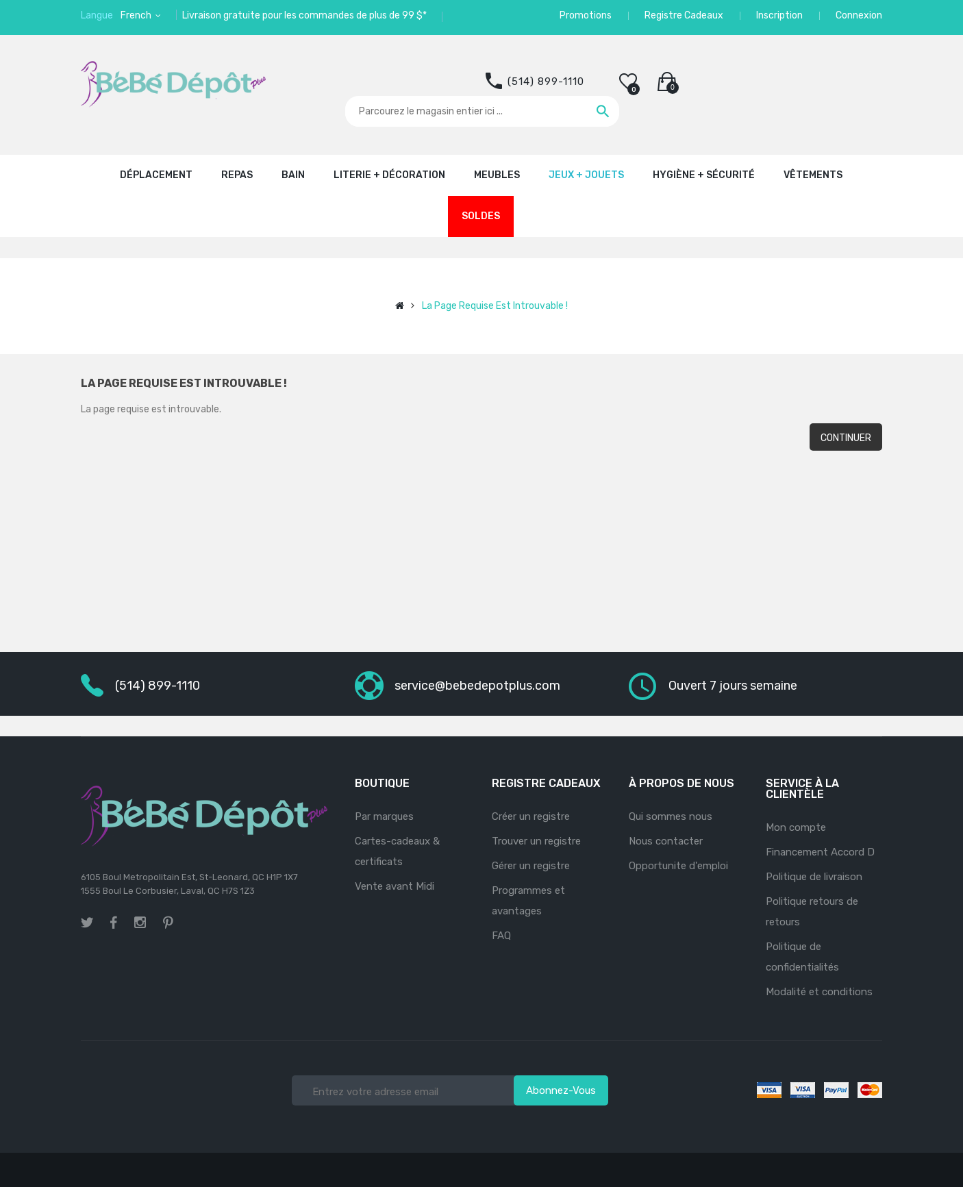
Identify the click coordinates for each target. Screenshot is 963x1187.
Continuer (846, 438)
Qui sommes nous (670, 816)
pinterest (168, 922)
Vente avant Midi (394, 886)
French (137, 15)
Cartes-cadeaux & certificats (397, 851)
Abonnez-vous (561, 1090)
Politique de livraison (814, 877)
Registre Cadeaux (684, 15)
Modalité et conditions (819, 992)
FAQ (501, 935)
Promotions (586, 15)
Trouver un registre (536, 841)
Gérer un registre (531, 866)
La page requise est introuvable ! (495, 306)
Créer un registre (531, 816)
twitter (87, 922)
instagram (140, 920)
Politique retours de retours (812, 911)
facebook (113, 922)
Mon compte (796, 827)
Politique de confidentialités (802, 956)
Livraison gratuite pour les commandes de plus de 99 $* (304, 15)
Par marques (384, 816)
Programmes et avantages (528, 900)
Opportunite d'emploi (678, 866)
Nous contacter (666, 841)
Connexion (859, 15)
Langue (97, 15)
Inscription (779, 15)
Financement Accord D (820, 852)
